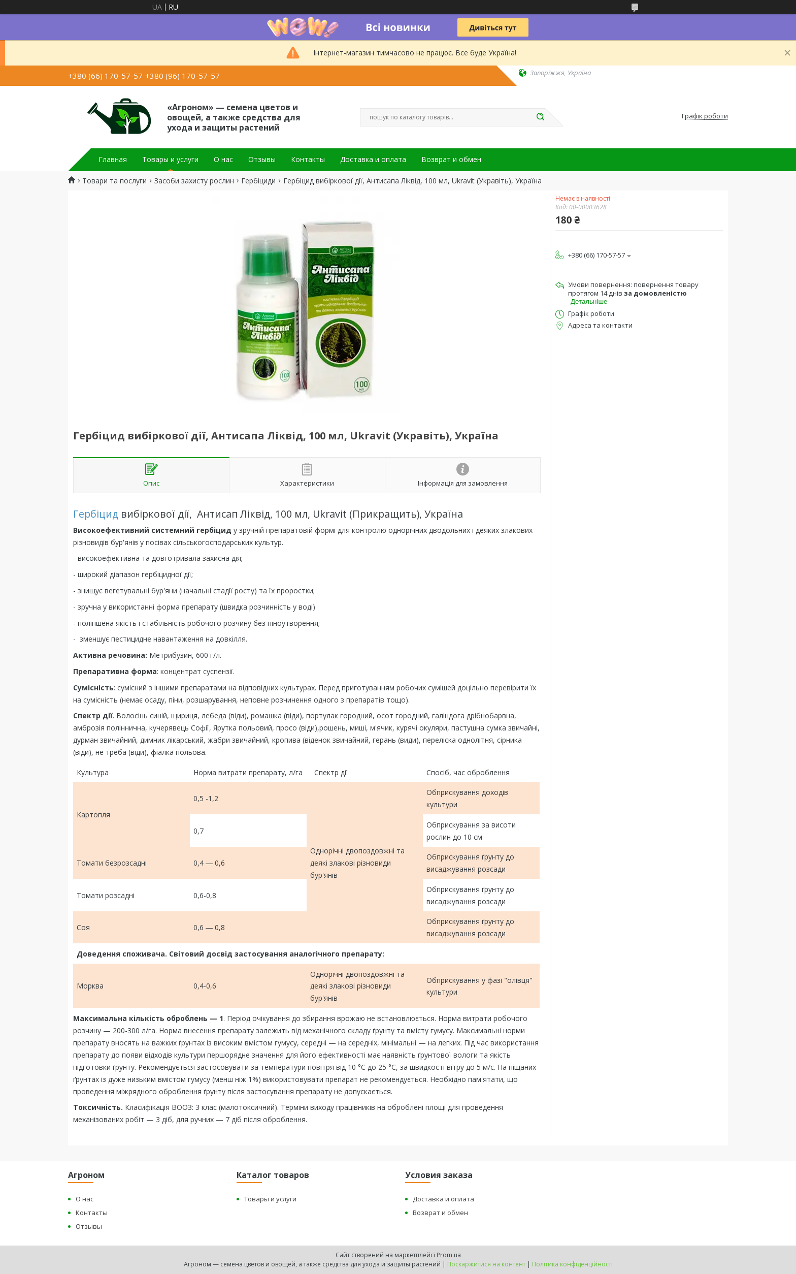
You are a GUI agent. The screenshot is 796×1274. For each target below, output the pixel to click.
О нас (223, 159)
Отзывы (262, 159)
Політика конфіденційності (572, 1264)
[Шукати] (540, 117)
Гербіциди (258, 180)
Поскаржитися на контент (486, 1264)
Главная (112, 159)
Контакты (308, 159)
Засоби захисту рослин (194, 180)
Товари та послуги (114, 180)
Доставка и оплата (373, 159)
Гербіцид (95, 514)
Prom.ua (449, 1255)
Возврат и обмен (451, 159)
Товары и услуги (170, 159)
